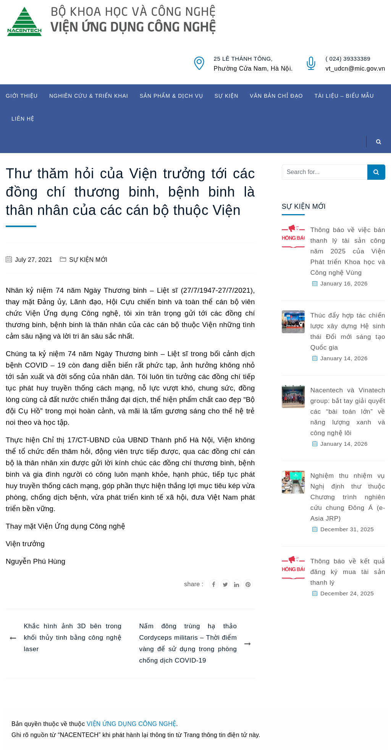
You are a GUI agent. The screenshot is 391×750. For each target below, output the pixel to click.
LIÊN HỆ (22, 119)
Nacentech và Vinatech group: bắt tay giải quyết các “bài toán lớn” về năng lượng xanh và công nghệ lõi (347, 412)
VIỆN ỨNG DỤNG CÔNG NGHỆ (131, 724)
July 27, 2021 (33, 259)
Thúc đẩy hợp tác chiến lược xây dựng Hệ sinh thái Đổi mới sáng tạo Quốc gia (347, 331)
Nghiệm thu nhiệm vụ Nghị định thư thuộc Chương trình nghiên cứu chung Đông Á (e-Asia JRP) (347, 497)
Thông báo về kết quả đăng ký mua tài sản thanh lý (347, 572)
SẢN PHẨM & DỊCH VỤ (171, 96)
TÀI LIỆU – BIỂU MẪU (344, 96)
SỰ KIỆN (227, 96)
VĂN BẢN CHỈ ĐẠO (276, 96)
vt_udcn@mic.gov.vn (355, 68)
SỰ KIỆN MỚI (88, 259)
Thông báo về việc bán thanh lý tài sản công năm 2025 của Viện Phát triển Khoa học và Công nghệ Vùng (347, 251)
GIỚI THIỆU (22, 96)
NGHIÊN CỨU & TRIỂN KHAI (88, 96)
